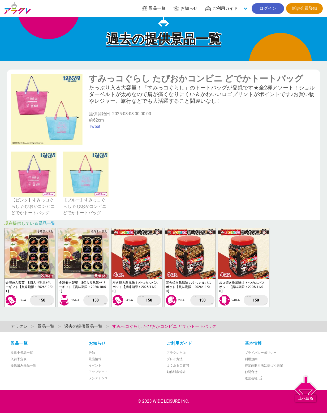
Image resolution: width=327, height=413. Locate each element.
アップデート (98, 372)
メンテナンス (98, 378)
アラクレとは (176, 353)
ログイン (267, 8)
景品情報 (95, 359)
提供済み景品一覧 (23, 365)
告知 (92, 353)
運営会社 (254, 378)
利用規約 (251, 359)
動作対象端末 (176, 372)
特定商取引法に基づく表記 (264, 365)
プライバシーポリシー (261, 353)
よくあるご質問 (178, 365)
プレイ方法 (175, 359)
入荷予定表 (19, 359)
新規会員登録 (304, 8)
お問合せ (251, 372)
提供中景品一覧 (22, 353)
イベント (95, 365)
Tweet (94, 126)
